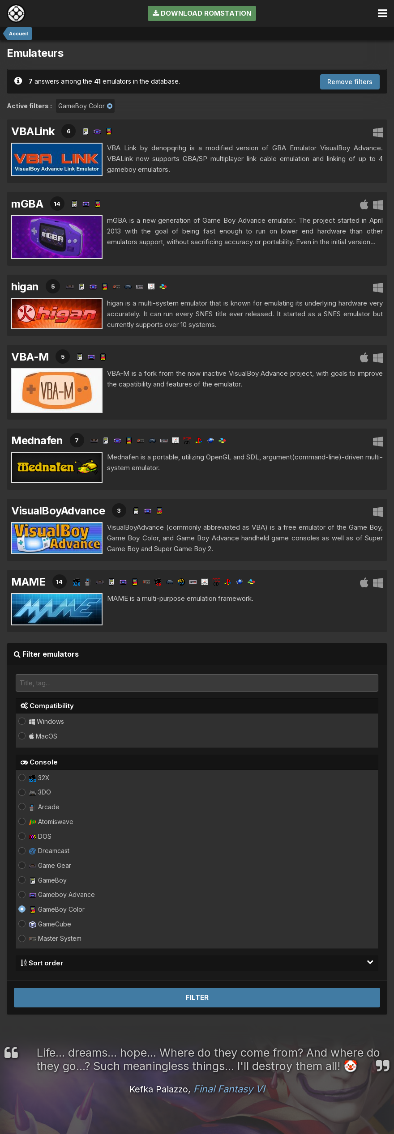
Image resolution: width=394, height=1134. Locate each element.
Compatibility (47, 705)
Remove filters (350, 81)
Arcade (44, 807)
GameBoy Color (57, 909)
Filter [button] (197, 997)
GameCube (50, 924)
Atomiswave (51, 821)
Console (39, 762)
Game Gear (50, 865)
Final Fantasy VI (229, 1089)
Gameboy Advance (62, 894)
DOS (40, 836)
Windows (46, 721)
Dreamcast (49, 850)
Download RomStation (202, 13)
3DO (40, 792)
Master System (55, 938)
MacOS (43, 736)
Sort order (197, 962)
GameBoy (48, 880)
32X (39, 777)
